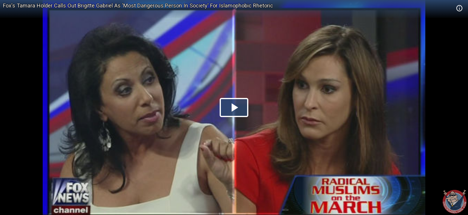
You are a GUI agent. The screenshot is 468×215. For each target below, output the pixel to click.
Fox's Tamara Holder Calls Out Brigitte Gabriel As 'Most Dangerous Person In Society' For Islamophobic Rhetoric (138, 5)
